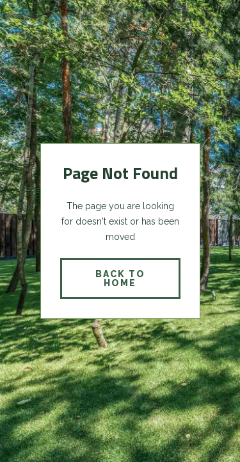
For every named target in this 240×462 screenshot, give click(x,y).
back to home (120, 278)
